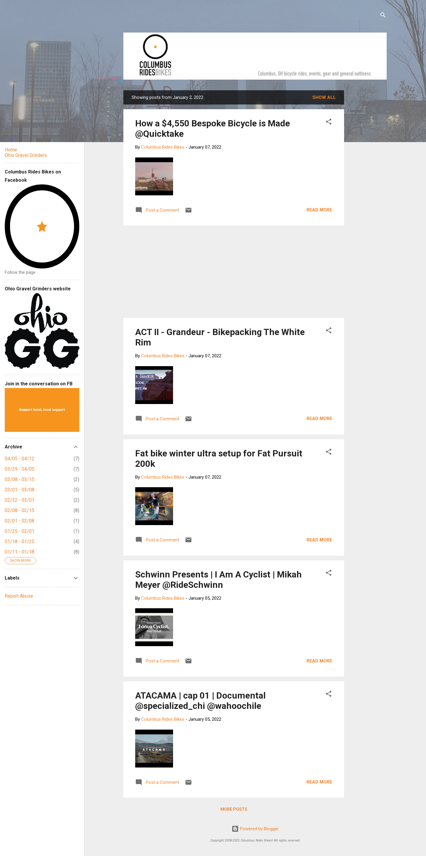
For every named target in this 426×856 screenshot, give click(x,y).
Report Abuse (19, 596)
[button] (328, 122)
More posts (233, 809)
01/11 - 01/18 (19, 552)
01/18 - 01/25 (19, 541)
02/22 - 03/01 (19, 500)
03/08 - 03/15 (19, 479)
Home (11, 149)
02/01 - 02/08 (19, 521)
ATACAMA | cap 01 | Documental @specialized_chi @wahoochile (200, 700)
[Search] (383, 16)
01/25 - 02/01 (19, 531)
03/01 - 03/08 (19, 490)
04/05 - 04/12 (19, 458)
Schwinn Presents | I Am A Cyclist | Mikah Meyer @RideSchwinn (218, 579)
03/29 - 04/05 (19, 469)
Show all (324, 97)
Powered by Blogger (255, 828)
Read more (319, 210)
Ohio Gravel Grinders (26, 155)
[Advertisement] (366, 179)
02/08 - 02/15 (19, 510)
